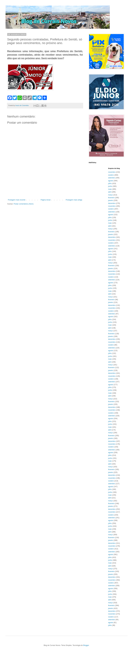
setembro (111, 178)
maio (110, 189)
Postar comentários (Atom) (24, 204)
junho (110, 186)
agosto (110, 181)
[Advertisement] (45, 191)
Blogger (86, 645)
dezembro (112, 203)
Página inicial (45, 200)
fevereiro (111, 198)
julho (110, 183)
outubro (111, 175)
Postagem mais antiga (74, 200)
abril (109, 192)
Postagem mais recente (16, 200)
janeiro (110, 200)
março (110, 195)
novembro (112, 172)
